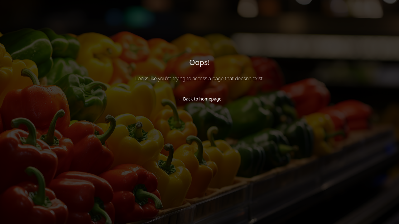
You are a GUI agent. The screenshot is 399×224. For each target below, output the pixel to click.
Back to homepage (200, 99)
